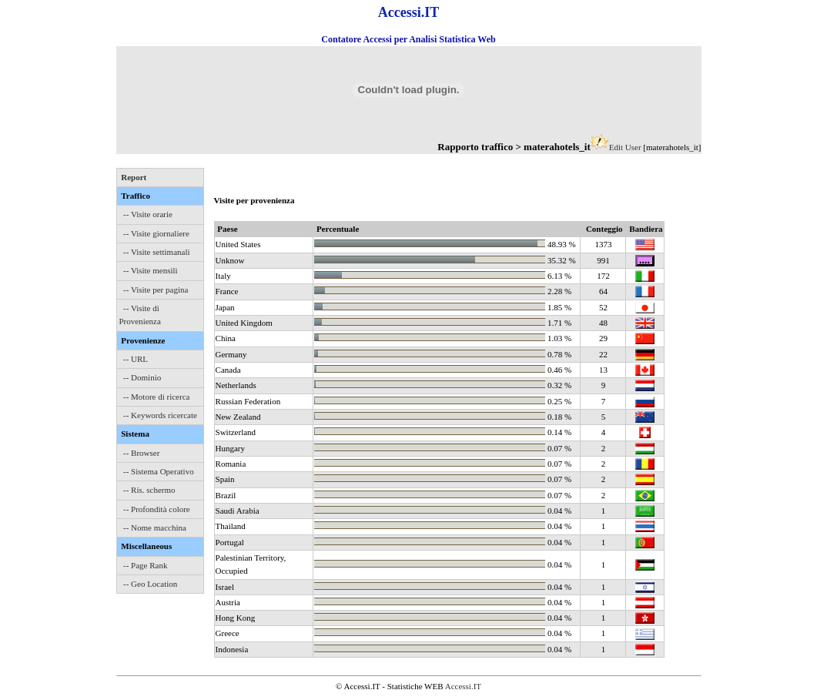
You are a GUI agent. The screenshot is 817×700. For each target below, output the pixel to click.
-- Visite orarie (147, 214)
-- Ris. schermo (149, 489)
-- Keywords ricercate (160, 415)
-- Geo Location (150, 583)
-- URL (135, 358)
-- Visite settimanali (156, 251)
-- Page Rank (145, 565)
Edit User (625, 147)
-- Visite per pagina (155, 289)
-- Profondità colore (156, 509)
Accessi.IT (463, 686)
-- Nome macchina (154, 527)
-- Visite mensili (150, 270)
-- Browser (141, 452)
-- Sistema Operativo (158, 471)
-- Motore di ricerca (156, 396)
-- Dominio (142, 377)
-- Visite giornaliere (156, 233)
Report (133, 177)
